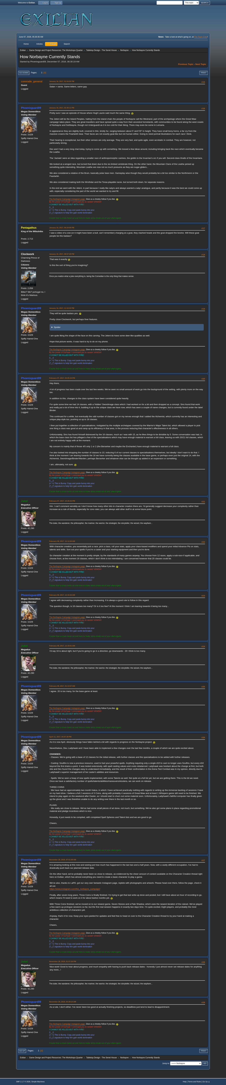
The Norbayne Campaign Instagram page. (67, 199)
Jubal (24, 501)
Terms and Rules (194, 1082)
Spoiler (57, 327)
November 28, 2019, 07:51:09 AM (62, 860)
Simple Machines (38, 1082)
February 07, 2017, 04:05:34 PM (62, 378)
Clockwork (27, 254)
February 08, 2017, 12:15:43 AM (62, 595)
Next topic (200, 64)
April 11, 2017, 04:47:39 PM (60, 737)
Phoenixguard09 (31, 107)
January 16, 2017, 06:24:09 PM (61, 228)
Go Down (23, 73)
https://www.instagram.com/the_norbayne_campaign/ (75, 889)
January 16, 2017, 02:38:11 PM (61, 108)
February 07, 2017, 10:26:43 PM (62, 501)
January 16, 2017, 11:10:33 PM (61, 308)
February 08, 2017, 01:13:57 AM (62, 686)
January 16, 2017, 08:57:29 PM (61, 254)
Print (203, 73)
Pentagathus (28, 227)
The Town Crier (200, 37)
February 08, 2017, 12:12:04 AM (62, 541)
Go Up (22, 1051)
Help (184, 1082)
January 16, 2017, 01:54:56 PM (61, 81)
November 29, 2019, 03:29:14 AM (62, 1002)
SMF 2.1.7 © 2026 (23, 1082)
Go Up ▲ (206, 1082)
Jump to (165, 1063)
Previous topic (185, 64)
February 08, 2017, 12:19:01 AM (62, 646)
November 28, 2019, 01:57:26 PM (62, 961)
